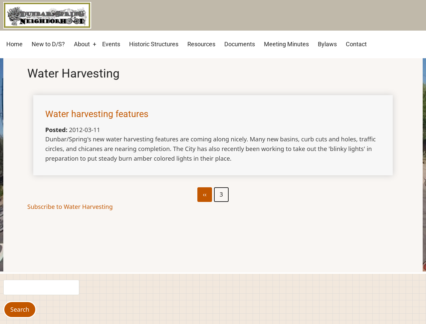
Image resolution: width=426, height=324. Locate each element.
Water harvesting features (96, 114)
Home (14, 44)
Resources (201, 44)
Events (111, 44)
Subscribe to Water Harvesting (70, 207)
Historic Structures (153, 44)
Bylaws (327, 44)
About (82, 44)
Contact (356, 44)
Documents (239, 44)
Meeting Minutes (286, 44)
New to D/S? (48, 44)
